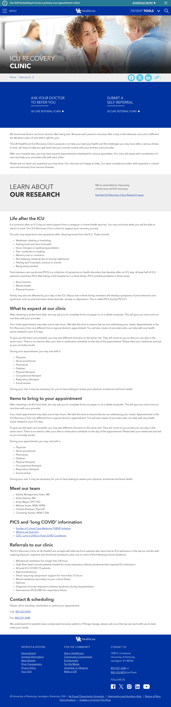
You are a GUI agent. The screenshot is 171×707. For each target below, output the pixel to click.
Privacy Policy (28, 668)
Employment (71, 661)
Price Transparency (31, 664)
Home (13, 77)
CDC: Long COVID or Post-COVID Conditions (41, 536)
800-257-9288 (22, 618)
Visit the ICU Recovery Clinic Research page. (119, 195)
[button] (9, 10)
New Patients (28, 661)
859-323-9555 (23, 612)
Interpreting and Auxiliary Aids (125, 696)
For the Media (71, 664)
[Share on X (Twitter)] (140, 77)
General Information (32, 657)
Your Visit (26, 672)
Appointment (28, 653)
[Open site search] (166, 10)
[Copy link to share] (157, 77)
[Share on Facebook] (131, 77)
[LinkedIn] (137, 687)
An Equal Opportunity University (87, 696)
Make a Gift (70, 672)
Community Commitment (78, 657)
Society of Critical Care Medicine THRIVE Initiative (43, 528)
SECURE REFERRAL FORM (47, 111)
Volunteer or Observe (76, 668)
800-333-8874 (118, 672)
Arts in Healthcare (74, 653)
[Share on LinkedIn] (148, 77)
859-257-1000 (118, 668)
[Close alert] (166, 3)
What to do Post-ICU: (27, 532)
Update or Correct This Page (95, 700)
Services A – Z (27, 77)
